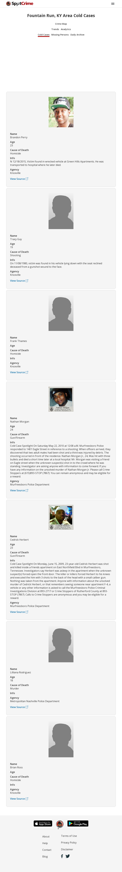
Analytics (66, 29)
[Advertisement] (61, 64)
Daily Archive (77, 34)
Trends (55, 29)
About (45, 836)
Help (45, 843)
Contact (46, 850)
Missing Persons (60, 34)
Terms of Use (69, 836)
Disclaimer (67, 849)
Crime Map (61, 23)
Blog (45, 856)
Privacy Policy (69, 842)
